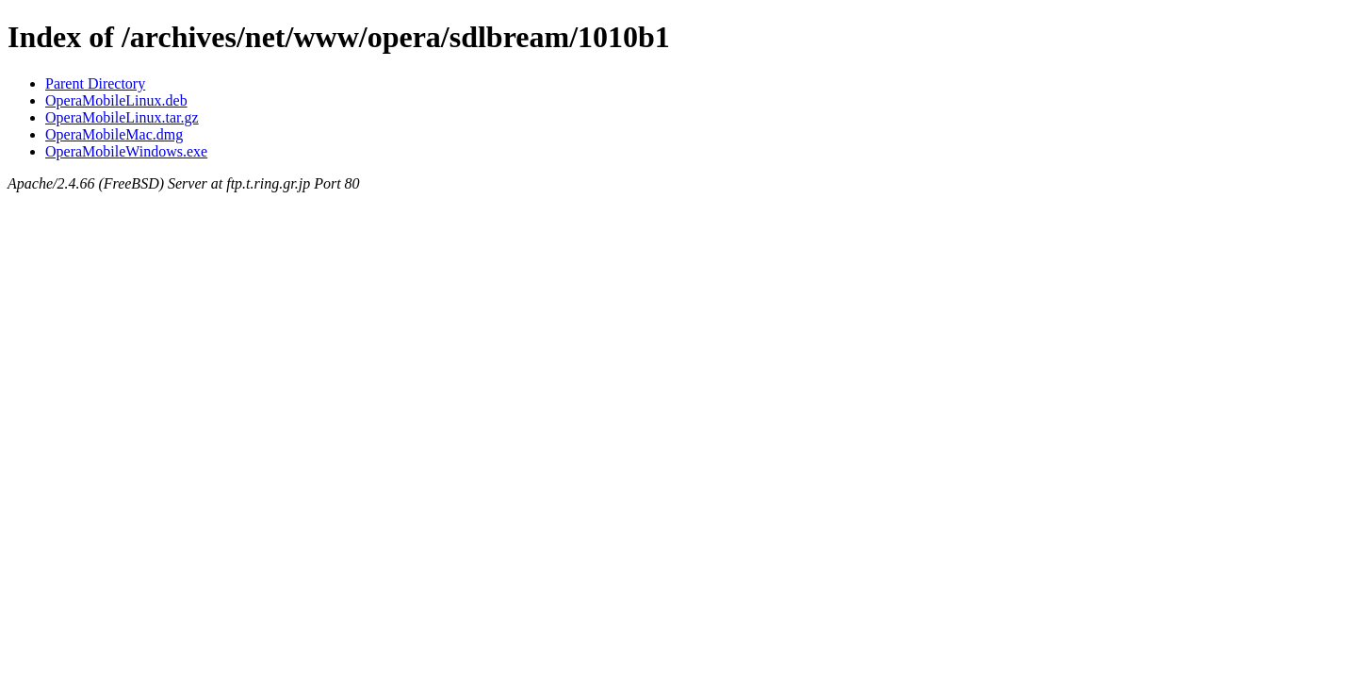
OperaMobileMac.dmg (114, 134)
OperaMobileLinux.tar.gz (122, 117)
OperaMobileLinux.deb (116, 100)
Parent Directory (95, 83)
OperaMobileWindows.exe (126, 151)
